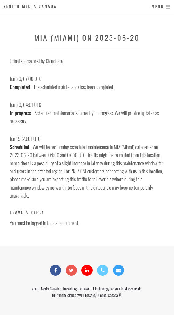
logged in (38, 223)
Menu (158, 6)
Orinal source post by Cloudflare (36, 61)
